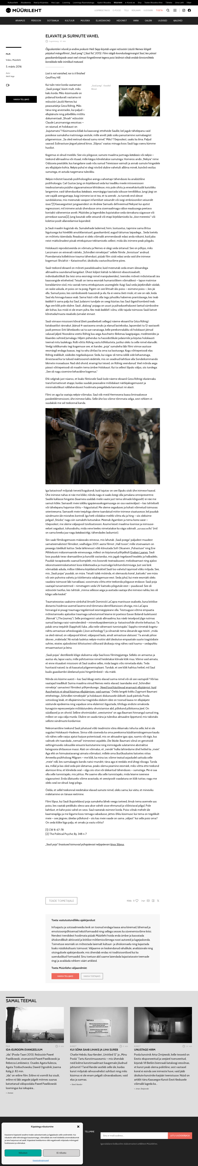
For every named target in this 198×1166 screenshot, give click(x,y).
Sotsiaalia (53, 20)
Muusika (85, 20)
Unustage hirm (144, 1049)
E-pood (117, 10)
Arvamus (20, 20)
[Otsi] (168, 10)
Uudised (162, 20)
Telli (126, 10)
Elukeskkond (103, 20)
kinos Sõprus (117, 844)
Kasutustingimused (41, 1160)
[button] (78, 1126)
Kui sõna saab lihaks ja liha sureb (94, 1049)
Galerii (148, 20)
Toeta (159, 10)
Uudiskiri (148, 10)
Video (8, 60)
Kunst (73, 1046)
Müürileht (16, 60)
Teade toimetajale (61, 900)
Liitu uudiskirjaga (180, 1135)
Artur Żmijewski (142, 1089)
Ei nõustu (61, 1152)
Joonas (10, 1093)
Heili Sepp (10, 76)
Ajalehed (178, 20)
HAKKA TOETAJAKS (92, 976)
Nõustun (23, 1152)
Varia (136, 20)
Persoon (36, 20)
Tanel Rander (77, 1084)
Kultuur (69, 20)
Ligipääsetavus (102, 10)
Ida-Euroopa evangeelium (24, 1049)
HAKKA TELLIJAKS (21, 99)
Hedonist (122, 20)
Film (8, 54)
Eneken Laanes (139, 552)
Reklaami (136, 10)
